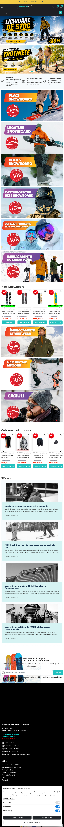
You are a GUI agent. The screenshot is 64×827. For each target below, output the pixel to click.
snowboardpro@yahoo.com (20, 754)
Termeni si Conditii (8, 775)
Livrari (4, 777)
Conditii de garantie (9, 772)
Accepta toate (47, 817)
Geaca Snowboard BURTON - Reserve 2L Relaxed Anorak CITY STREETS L (24, 456)
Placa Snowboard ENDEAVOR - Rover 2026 (39, 312)
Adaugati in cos (55, 322)
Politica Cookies (7, 770)
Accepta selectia (17, 817)
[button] (5, 7)
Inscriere (58, 672)
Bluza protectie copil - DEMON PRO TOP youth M (56, 456)
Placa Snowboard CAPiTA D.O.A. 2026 (8, 312)
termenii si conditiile (34, 677)
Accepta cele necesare (32, 822)
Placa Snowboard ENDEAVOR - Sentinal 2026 (24, 312)
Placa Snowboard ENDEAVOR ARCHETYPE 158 (7, 456)
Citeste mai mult (9, 798)
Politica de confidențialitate (11, 767)
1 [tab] (32, 71)
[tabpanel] (32, 30)
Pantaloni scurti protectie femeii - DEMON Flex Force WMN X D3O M (39, 456)
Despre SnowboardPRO (10, 765)
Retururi (5, 780)
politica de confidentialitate (52, 677)
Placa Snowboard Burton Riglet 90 (55, 312)
